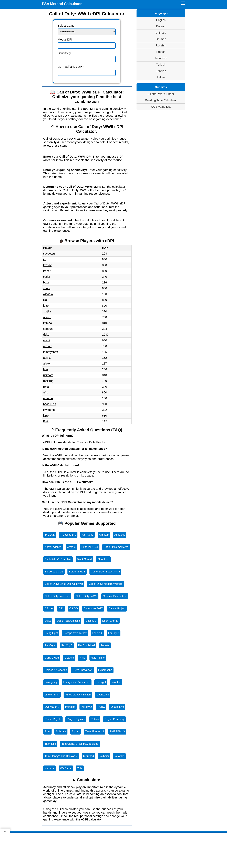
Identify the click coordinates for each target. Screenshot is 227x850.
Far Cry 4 (50, 645)
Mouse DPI (65, 39)
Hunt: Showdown (82, 670)
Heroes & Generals (56, 670)
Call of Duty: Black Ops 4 (105, 571)
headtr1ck (49, 404)
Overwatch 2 (52, 706)
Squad (75, 731)
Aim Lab (104, 534)
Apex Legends (53, 547)
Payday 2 (86, 706)
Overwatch (102, 694)
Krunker (116, 682)
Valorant (119, 756)
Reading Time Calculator (161, 100)
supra (46, 288)
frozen (47, 270)
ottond (47, 317)
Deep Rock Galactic (68, 620)
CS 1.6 (49, 608)
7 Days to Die (68, 534)
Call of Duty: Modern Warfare (105, 583)
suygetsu (49, 253)
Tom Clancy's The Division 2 (61, 756)
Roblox (95, 719)
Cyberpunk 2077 (93, 608)
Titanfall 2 (50, 743)
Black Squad (84, 559)
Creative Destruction (114, 596)
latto (46, 305)
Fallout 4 (97, 633)
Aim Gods (87, 534)
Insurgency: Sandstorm (76, 682)
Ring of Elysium (76, 719)
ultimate (48, 375)
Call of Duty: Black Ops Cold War (64, 583)
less (45, 369)
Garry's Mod (52, 657)
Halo (82, 657)
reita (46, 386)
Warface (49, 768)
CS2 (61, 608)
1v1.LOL (50, 534)
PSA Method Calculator (62, 4)
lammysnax (50, 352)
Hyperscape (105, 670)
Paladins (70, 706)
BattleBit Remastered (116, 547)
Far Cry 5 (66, 645)
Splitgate (61, 731)
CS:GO (73, 608)
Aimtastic (119, 534)
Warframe (65, 768)
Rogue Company (114, 719)
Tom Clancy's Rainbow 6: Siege (80, 743)
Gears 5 (69, 657)
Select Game (66, 25)
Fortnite (105, 645)
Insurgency (51, 682)
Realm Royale (53, 719)
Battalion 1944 (89, 547)
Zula (79, 768)
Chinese (160, 32)
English (161, 20)
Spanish (161, 70)
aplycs (47, 357)
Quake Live (117, 706)
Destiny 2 (91, 620)
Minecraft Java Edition (78, 694)
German (161, 39)
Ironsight (101, 682)
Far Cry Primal (86, 645)
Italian (161, 77)
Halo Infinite (98, 657)
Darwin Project (116, 608)
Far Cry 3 (113, 633)
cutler (46, 276)
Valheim (104, 756)
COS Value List (161, 106)
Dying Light (51, 633)
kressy (47, 265)
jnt (44, 259)
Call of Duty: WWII (86, 596)
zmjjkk (47, 311)
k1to (46, 415)
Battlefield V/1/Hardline (58, 559)
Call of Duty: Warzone (57, 596)
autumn (48, 398)
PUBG (101, 706)
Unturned (88, 756)
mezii (46, 340)
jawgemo (49, 409)
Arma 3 (71, 547)
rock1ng (48, 380)
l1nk (45, 421)
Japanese (161, 58)
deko (46, 334)
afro (45, 392)
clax (45, 299)
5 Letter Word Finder (161, 94)
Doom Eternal (110, 620)
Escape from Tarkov (75, 633)
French (160, 51)
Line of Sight (52, 694)
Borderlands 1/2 (54, 571)
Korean (161, 26)
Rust (47, 731)
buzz (46, 282)
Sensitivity (64, 53)
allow (46, 363)
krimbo (47, 323)
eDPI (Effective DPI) (71, 66)
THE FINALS (117, 731)
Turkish (161, 64)
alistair (47, 346)
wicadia (48, 294)
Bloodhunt (103, 559)
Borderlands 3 (77, 571)
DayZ (48, 620)
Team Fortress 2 (94, 731)
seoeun (48, 328)
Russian (161, 45)
